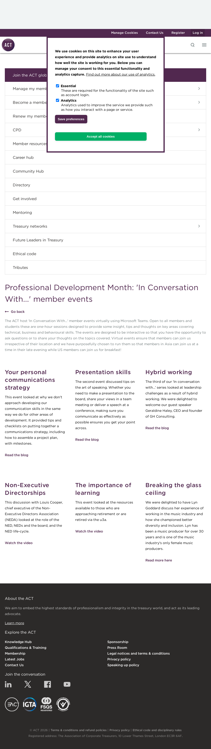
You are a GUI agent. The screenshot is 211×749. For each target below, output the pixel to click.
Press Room (117, 647)
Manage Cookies (124, 33)
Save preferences (71, 119)
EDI (63, 704)
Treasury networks (30, 226)
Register (178, 33)
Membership (15, 653)
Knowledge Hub (18, 642)
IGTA (30, 704)
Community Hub (28, 171)
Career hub (23, 157)
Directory (21, 184)
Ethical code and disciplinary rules (157, 730)
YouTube (67, 684)
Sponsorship (117, 642)
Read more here (158, 560)
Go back (18, 311)
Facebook (47, 684)
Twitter (27, 684)
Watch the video (19, 543)
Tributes (20, 267)
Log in (198, 33)
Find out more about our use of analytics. (120, 74)
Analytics (68, 100)
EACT (12, 704)
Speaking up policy (123, 665)
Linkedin (8, 684)
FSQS (46, 704)
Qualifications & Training (25, 647)
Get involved (25, 198)
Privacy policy (119, 659)
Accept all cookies (101, 136)
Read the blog (16, 455)
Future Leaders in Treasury (38, 240)
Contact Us (154, 33)
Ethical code (24, 253)
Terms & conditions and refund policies (79, 730)
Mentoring (22, 212)
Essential (68, 86)
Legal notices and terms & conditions (138, 653)
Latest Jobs (14, 659)
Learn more (14, 623)
